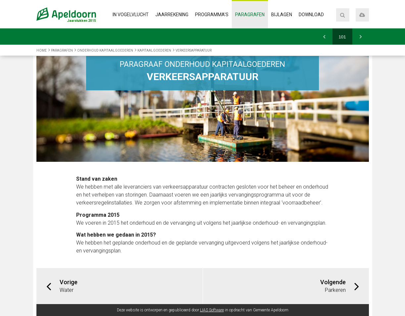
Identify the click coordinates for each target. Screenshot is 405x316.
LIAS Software (212, 310)
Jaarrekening (171, 14)
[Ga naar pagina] (342, 36)
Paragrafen (250, 14)
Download (311, 14)
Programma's (211, 14)
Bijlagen (281, 14)
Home (41, 50)
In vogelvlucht (131, 14)
